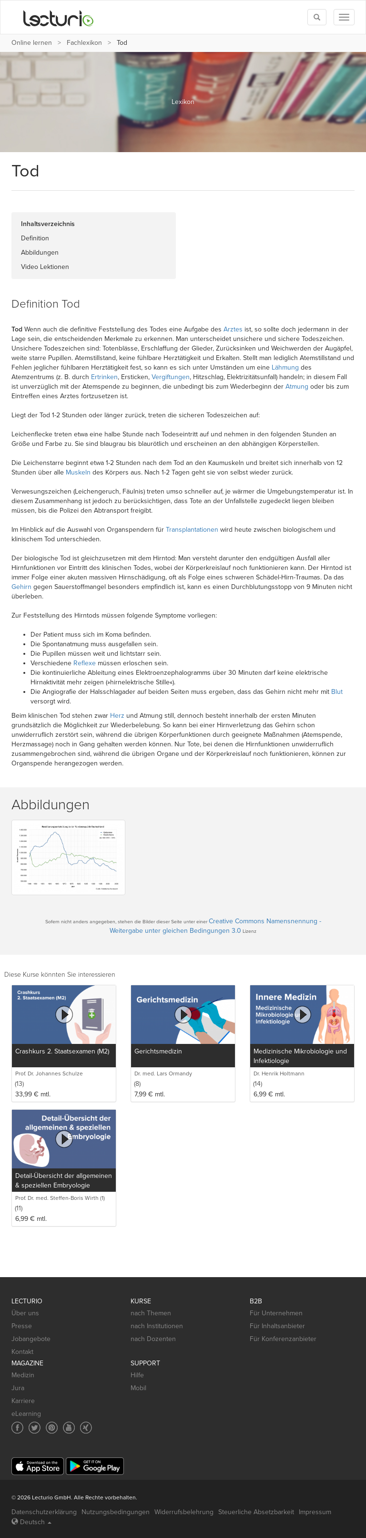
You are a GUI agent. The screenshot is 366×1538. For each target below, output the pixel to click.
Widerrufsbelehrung (184, 1512)
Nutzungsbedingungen (115, 1512)
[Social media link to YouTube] (69, 1428)
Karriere (23, 1401)
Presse (21, 1326)
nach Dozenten (153, 1339)
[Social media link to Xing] (86, 1428)
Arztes (233, 329)
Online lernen (31, 43)
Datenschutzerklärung (44, 1512)
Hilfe (137, 1375)
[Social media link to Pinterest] (52, 1428)
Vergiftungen (171, 377)
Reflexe (84, 663)
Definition (35, 238)
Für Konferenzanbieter (283, 1339)
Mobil (138, 1388)
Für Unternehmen (276, 1313)
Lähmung (285, 367)
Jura (17, 1388)
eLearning (26, 1414)
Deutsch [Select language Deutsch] (31, 1522)
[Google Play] (95, 1466)
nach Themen (151, 1313)
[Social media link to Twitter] (35, 1428)
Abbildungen (40, 252)
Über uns (25, 1313)
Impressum (315, 1512)
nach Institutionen (157, 1326)
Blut (337, 692)
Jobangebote (31, 1339)
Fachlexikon (84, 43)
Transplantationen (192, 530)
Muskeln (78, 472)
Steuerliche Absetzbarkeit (256, 1512)
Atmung (296, 386)
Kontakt (22, 1352)
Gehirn (21, 587)
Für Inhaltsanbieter (277, 1326)
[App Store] (37, 1466)
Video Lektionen (45, 267)
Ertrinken (104, 377)
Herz (117, 716)
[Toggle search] (316, 17)
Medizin (22, 1375)
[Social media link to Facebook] (17, 1428)
